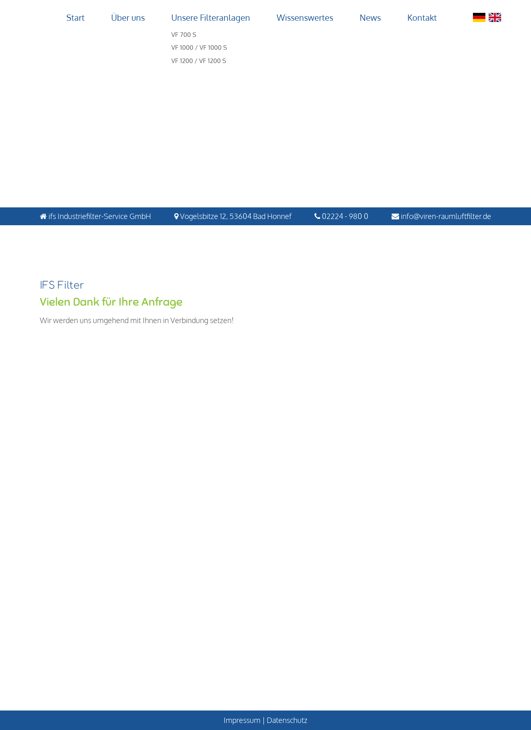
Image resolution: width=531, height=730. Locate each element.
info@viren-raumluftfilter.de (446, 216)
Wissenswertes (305, 17)
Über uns (128, 17)
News (370, 17)
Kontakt (422, 17)
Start (75, 17)
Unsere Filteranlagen (210, 17)
